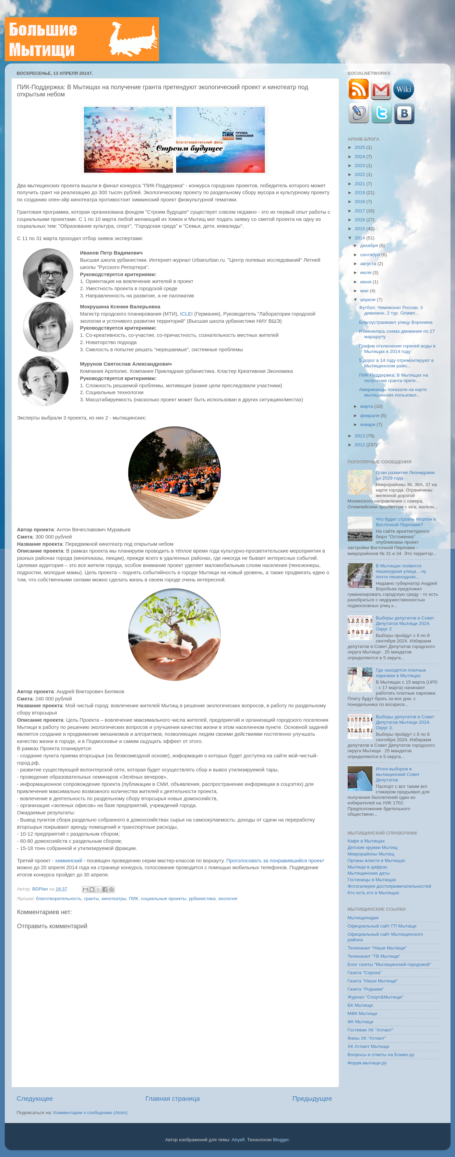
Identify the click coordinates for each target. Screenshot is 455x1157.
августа (369, 263)
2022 (360, 174)
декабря (369, 245)
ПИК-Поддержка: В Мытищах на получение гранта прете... (393, 378)
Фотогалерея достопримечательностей (389, 886)
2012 (360, 444)
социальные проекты (163, 898)
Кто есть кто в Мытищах (373, 892)
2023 (360, 165)
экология (227, 898)
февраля (370, 415)
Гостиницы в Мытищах (372, 879)
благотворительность (59, 898)
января (368, 424)
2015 (360, 228)
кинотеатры (113, 898)
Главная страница (172, 1098)
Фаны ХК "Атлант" (367, 1038)
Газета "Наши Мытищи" (373, 980)
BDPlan (40, 889)
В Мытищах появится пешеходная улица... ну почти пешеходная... (401, 571)
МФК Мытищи (362, 1013)
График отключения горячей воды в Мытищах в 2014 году (397, 348)
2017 (360, 210)
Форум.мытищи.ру (367, 1062)
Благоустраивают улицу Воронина (395, 322)
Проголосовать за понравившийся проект (275, 860)
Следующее (35, 1098)
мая (365, 290)
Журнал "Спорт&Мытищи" (376, 997)
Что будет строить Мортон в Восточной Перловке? (406, 522)
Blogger (281, 1139)
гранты (91, 898)
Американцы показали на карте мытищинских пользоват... (393, 392)
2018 (360, 201)
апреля (368, 299)
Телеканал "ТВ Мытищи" (374, 956)
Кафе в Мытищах (366, 840)
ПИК (133, 898)
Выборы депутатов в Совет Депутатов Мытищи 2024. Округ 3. (405, 722)
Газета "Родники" (366, 989)
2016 (360, 219)
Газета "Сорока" (365, 972)
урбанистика (202, 898)
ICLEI (186, 314)
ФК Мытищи (360, 1021)
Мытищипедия (363, 917)
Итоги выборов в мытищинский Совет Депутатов (398, 774)
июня (366, 281)
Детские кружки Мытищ (373, 847)
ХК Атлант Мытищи (368, 1046)
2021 (360, 183)
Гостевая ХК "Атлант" (371, 1029)
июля (366, 272)
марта (367, 406)
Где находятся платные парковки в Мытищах (401, 673)
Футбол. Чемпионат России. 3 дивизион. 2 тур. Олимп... (391, 310)
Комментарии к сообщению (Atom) (90, 1112)
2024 (360, 156)
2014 (360, 237)
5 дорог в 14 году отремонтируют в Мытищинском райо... (396, 363)
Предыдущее (312, 1098)
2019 (360, 192)
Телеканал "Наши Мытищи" (377, 948)
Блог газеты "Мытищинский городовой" (389, 964)
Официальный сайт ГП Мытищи (382, 926)
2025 (360, 147)
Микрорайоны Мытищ (371, 854)
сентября (370, 254)
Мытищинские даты (369, 873)
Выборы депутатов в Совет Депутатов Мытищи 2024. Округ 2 (405, 623)
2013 (360, 435)
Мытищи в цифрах (367, 867)
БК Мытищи (360, 1005)
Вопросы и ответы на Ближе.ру (381, 1054)
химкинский (68, 860)
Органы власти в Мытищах (377, 860)
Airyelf (238, 1139)
